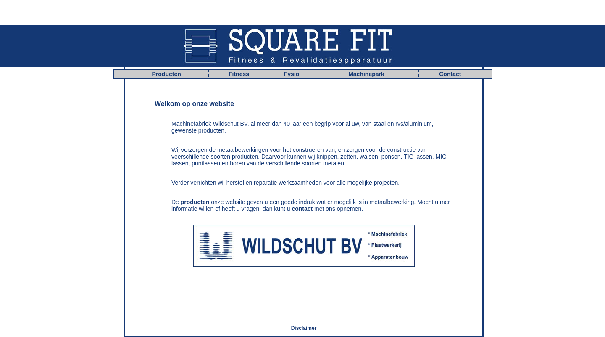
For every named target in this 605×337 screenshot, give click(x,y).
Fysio (292, 74)
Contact (450, 74)
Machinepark (366, 74)
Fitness (239, 74)
